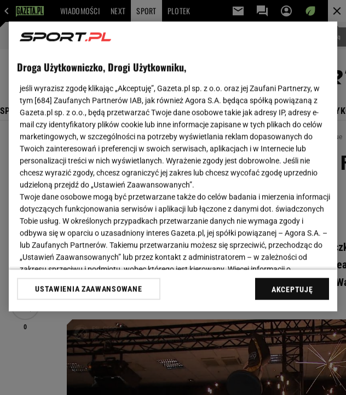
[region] (173, 166)
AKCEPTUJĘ (292, 289)
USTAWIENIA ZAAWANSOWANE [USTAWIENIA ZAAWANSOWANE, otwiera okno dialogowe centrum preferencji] (88, 288)
